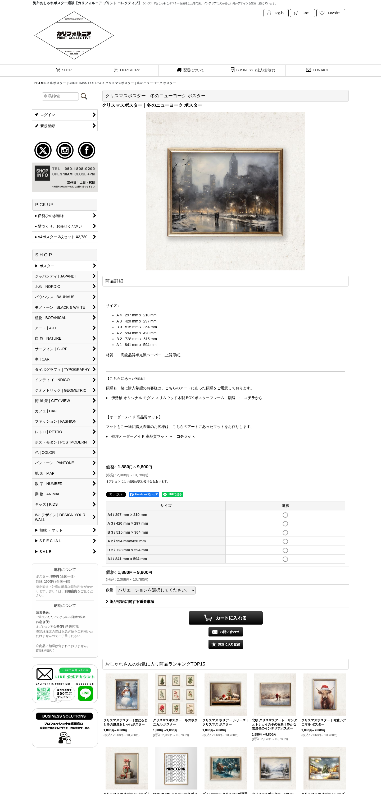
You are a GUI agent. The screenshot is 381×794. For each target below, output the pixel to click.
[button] (225, 644)
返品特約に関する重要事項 (130, 601)
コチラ (249, 398)
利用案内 (71, 591)
